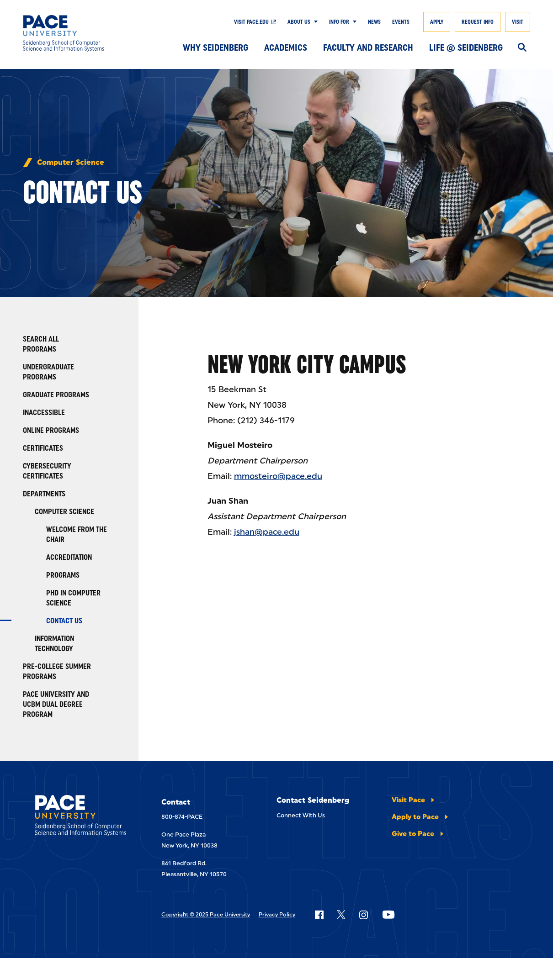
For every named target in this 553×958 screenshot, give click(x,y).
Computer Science (70, 162)
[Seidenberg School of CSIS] (75, 33)
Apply (436, 22)
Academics (285, 47)
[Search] (522, 47)
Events (400, 22)
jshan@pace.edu (266, 532)
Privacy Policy (277, 914)
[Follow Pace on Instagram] (363, 914)
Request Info (478, 22)
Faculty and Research (368, 47)
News (374, 22)
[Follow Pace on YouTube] (388, 914)
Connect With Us (300, 815)
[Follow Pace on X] (341, 914)
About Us (298, 22)
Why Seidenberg (215, 47)
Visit (517, 22)
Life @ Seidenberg (466, 47)
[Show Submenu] (314, 22)
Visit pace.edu (251, 22)
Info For (339, 22)
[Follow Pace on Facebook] (319, 914)
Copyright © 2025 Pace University (205, 914)
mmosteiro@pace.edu (278, 476)
